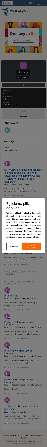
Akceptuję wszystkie (31, 246)
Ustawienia (13, 246)
